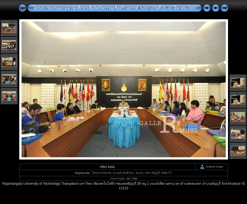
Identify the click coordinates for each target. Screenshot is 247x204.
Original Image (211, 166)
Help (134, 178)
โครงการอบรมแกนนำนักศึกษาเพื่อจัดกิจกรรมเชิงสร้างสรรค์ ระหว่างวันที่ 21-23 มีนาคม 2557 (115, 8)
